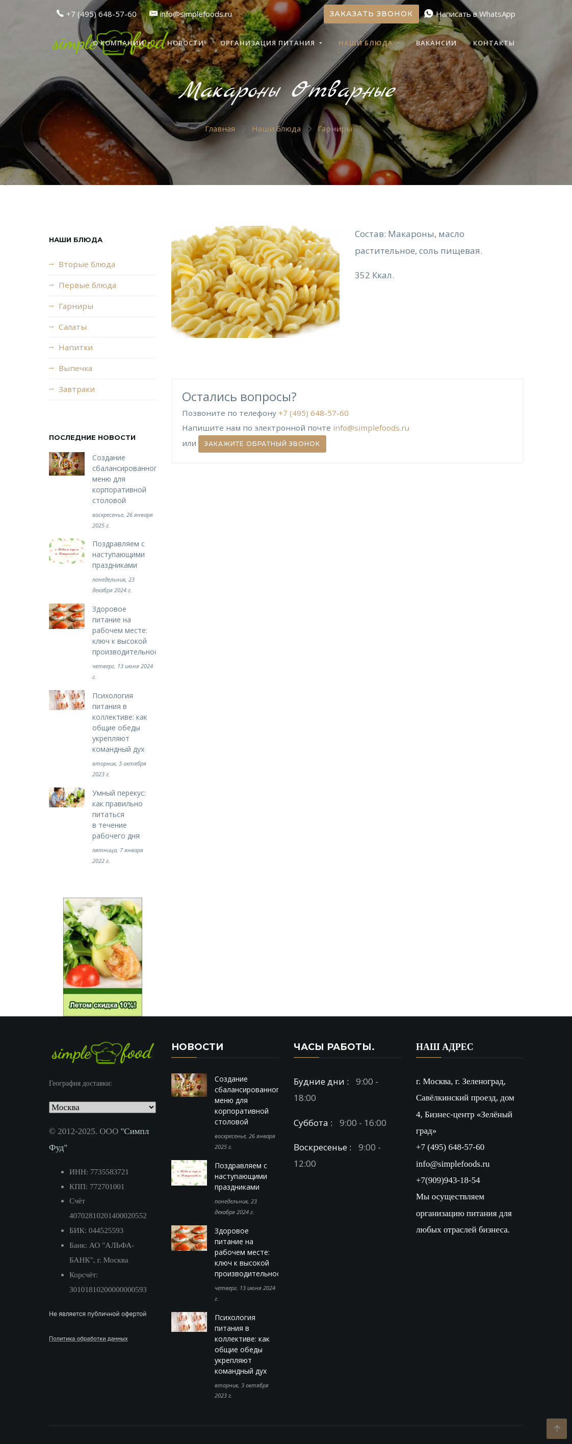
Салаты (73, 327)
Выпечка (75, 368)
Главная (220, 128)
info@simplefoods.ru (371, 428)
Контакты (494, 42)
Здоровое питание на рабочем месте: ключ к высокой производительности (129, 630)
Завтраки (77, 389)
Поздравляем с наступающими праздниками (118, 554)
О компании (119, 42)
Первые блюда (87, 285)
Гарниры (335, 128)
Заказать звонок (371, 13)
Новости (185, 42)
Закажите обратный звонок (262, 444)
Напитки (76, 347)
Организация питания (268, 42)
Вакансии (436, 42)
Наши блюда (367, 42)
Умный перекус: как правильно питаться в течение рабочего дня (119, 814)
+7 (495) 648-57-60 (313, 413)
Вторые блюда (87, 264)
